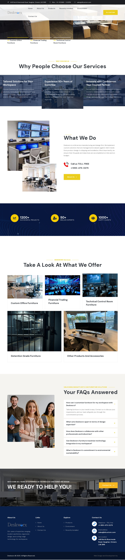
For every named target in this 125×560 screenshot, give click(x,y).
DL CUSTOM (110, 12)
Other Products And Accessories (86, 356)
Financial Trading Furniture (58, 301)
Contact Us (32, 16)
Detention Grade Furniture (26, 356)
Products (51, 8)
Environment (82, 8)
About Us (40, 8)
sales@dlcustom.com (82, 2)
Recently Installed (66, 8)
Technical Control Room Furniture (99, 303)
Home (30, 8)
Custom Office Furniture (25, 303)
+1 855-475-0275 (80, 168)
